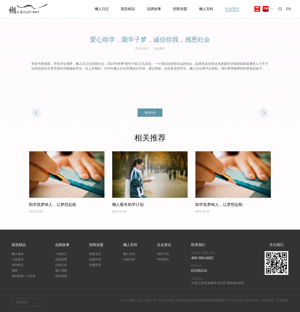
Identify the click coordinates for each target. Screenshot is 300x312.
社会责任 (232, 9)
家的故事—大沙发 (23, 279)
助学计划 (163, 257)
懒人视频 (61, 273)
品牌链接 (22, 303)
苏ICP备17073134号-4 (246, 301)
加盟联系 (95, 268)
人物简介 (61, 257)
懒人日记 (102, 9)
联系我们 (198, 248)
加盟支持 (95, 257)
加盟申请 (95, 262)
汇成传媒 (282, 301)
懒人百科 (206, 9)
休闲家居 (18, 268)
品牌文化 (61, 268)
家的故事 (61, 279)
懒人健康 (18, 257)
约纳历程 (129, 262)
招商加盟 (180, 9)
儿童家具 (18, 262)
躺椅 (15, 273)
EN (288, 9)
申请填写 (163, 262)
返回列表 (150, 112)
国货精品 (128, 9)
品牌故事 (154, 9)
